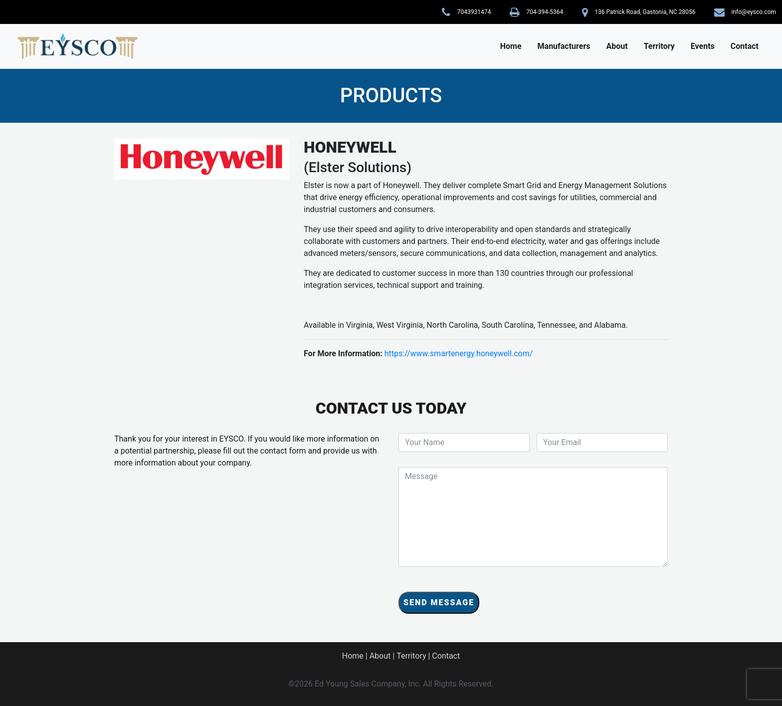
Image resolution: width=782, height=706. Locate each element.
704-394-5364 (544, 11)
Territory (659, 46)
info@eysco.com (754, 11)
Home (511, 46)
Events (703, 46)
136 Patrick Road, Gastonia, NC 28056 (644, 11)
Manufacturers (564, 46)
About (617, 46)
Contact (745, 46)
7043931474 (474, 11)
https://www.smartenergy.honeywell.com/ (459, 353)
